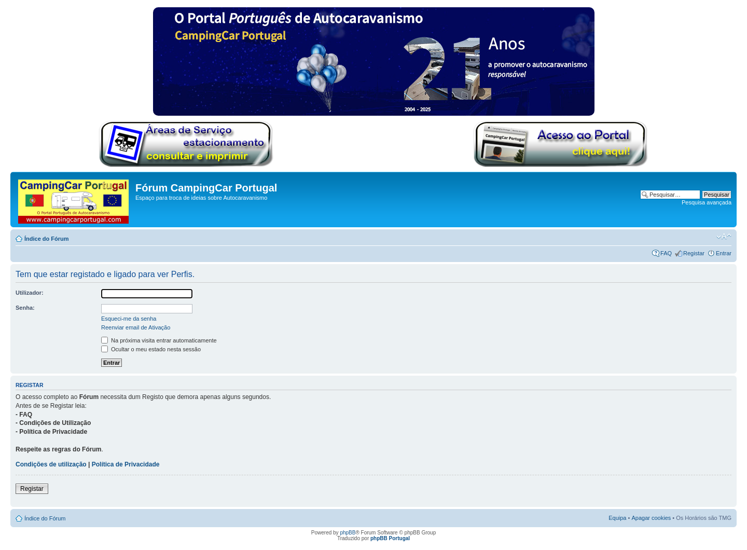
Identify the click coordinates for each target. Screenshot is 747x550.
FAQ (666, 253)
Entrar (723, 253)
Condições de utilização (51, 464)
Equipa (617, 518)
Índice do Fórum (46, 239)
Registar (693, 253)
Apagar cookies (651, 518)
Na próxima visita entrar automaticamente (159, 340)
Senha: (25, 308)
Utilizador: (30, 293)
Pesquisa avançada (706, 202)
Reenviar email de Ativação (135, 327)
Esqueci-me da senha (128, 318)
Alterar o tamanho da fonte (723, 236)
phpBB (347, 532)
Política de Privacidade (126, 464)
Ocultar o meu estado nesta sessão (151, 349)
